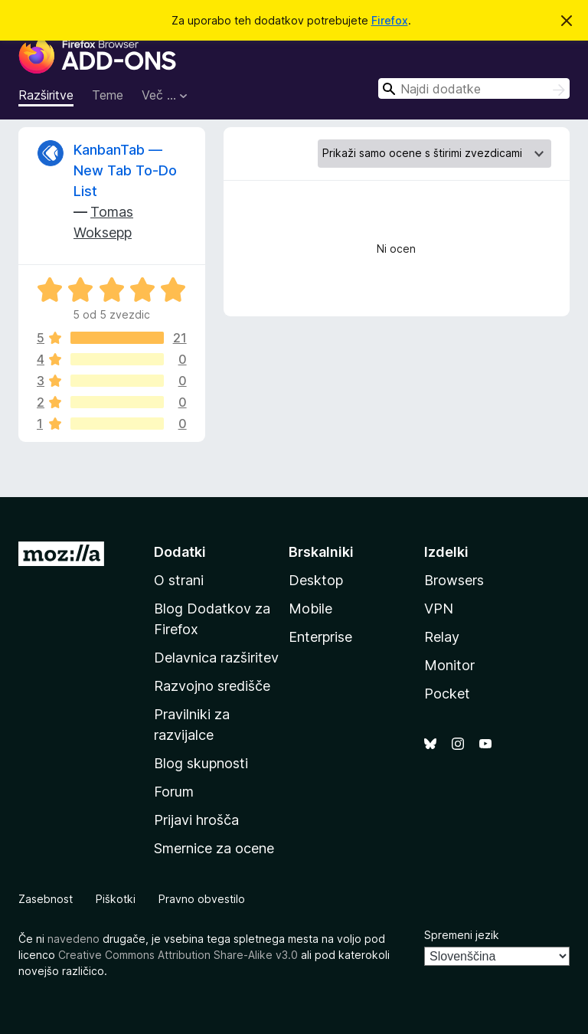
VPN (438, 608)
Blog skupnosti (201, 763)
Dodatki (180, 552)
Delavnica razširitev (216, 658)
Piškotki (116, 898)
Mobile (310, 608)
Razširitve (46, 95)
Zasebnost (45, 898)
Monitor (449, 665)
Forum (174, 792)
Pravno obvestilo (201, 898)
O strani (179, 580)
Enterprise (320, 637)
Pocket (447, 694)
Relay (441, 637)
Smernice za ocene (214, 848)
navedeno (73, 938)
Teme (107, 95)
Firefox (389, 20)
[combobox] (474, 88)
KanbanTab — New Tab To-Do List (125, 170)
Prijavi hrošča (196, 820)
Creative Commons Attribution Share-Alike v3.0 (178, 954)
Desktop (316, 580)
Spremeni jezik (461, 934)
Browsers (454, 580)
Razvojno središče (212, 686)
